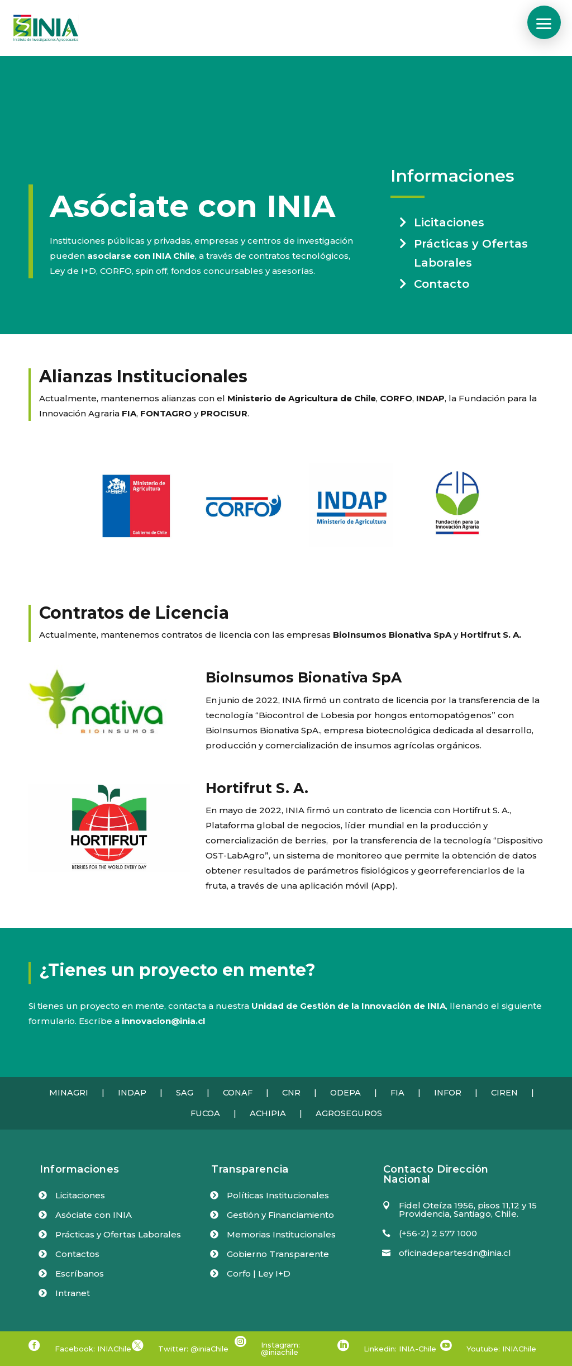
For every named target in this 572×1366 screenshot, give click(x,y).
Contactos (77, 1254)
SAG (184, 1093)
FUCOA (205, 1113)
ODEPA (345, 1093)
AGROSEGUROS (349, 1113)
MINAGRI (68, 1093)
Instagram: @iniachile (280, 1348)
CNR (291, 1093)
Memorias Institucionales (281, 1234)
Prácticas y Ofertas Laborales (471, 253)
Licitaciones (449, 222)
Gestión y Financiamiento (280, 1215)
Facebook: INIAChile (93, 1348)
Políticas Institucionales (278, 1195)
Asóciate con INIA (93, 1215)
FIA (397, 1093)
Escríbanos (79, 1273)
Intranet (72, 1293)
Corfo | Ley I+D (258, 1273)
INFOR (447, 1093)
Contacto (441, 284)
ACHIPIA (268, 1113)
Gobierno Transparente (278, 1254)
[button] (544, 22)
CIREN (504, 1093)
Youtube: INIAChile (501, 1348)
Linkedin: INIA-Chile (400, 1348)
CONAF (237, 1093)
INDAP (132, 1093)
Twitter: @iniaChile (193, 1348)
